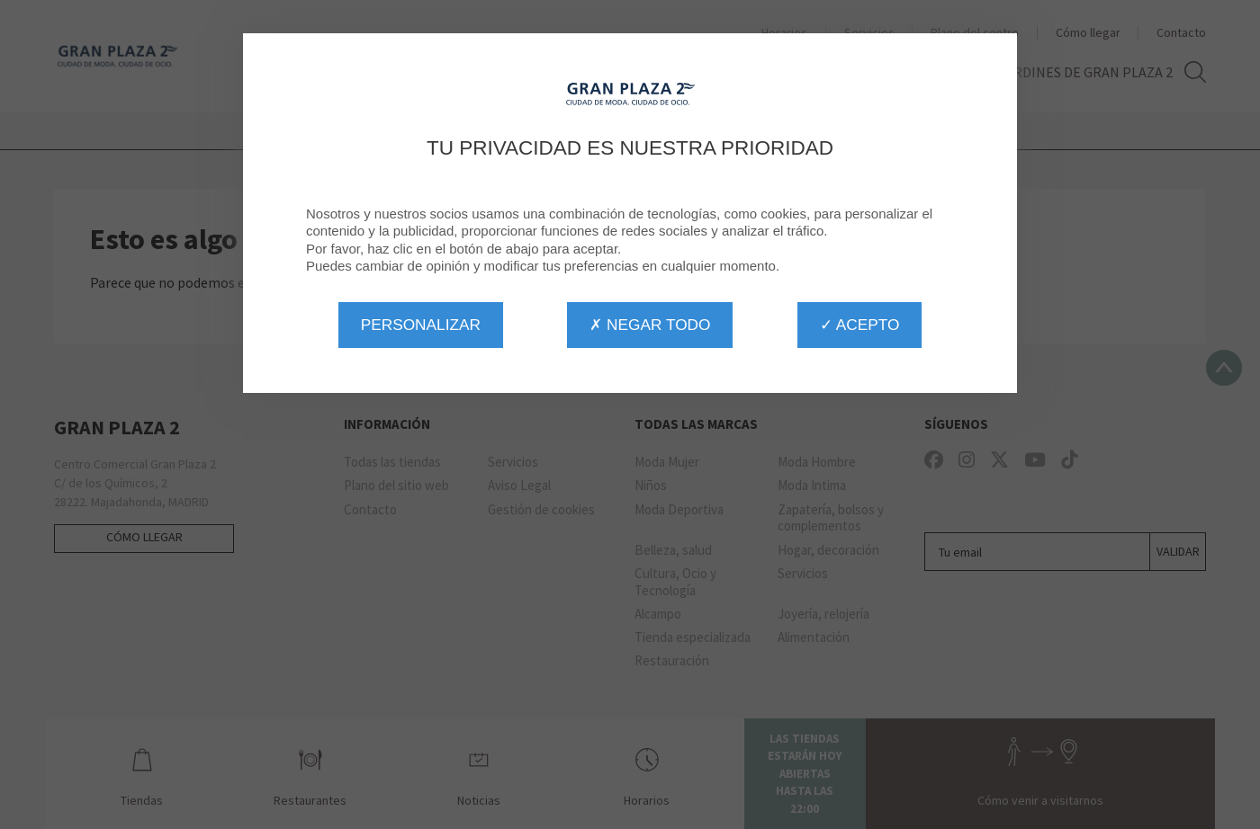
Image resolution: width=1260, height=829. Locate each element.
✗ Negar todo (650, 325)
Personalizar (421, 325)
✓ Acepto (859, 325)
